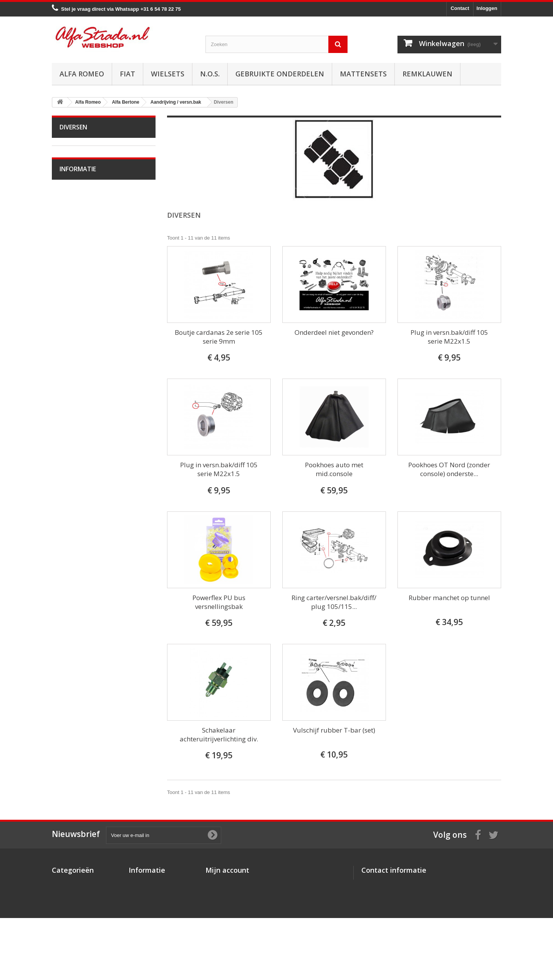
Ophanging (77, 342)
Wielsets (167, 73)
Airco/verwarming (84, 354)
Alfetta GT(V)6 (81, 461)
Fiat (127, 73)
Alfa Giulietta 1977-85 (89, 473)
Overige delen (80, 425)
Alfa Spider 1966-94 (87, 449)
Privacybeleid (145, 922)
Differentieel (78, 294)
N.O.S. (210, 73)
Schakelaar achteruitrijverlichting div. (219, 734)
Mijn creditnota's (225, 892)
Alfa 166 (74, 616)
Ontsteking (76, 187)
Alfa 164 (74, 604)
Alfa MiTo (75, 497)
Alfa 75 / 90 (77, 520)
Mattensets (363, 73)
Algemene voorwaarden (92, 736)
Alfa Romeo (82, 73)
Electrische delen (84, 366)
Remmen (75, 318)
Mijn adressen (222, 902)
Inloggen (487, 8)
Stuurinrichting (81, 330)
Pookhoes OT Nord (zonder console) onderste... (449, 469)
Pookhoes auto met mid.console (334, 469)
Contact (459, 8)
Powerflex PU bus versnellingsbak (218, 602)
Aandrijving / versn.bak (90, 247)
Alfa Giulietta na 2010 (88, 485)
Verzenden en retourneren (94, 748)
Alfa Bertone (78, 163)
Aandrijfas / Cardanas (89, 258)
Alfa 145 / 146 (80, 532)
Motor (71, 175)
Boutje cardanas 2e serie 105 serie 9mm (219, 337)
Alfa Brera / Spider (85, 592)
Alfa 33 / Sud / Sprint (87, 508)
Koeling (73, 211)
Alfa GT (73, 627)
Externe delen (80, 270)
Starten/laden (79, 199)
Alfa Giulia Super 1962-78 (93, 437)
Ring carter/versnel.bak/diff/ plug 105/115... (333, 602)
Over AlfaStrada (83, 713)
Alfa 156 (74, 568)
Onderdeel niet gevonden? (334, 332)
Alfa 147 (74, 544)
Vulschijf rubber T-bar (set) (334, 730)
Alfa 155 (74, 556)
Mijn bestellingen (225, 882)
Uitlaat (71, 223)
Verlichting (76, 377)
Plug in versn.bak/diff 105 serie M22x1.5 (449, 337)
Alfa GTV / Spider (84, 639)
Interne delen (79, 282)
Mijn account (227, 870)
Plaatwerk (76, 389)
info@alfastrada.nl (412, 913)
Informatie (78, 692)
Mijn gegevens (222, 912)
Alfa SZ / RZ (78, 651)
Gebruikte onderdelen (279, 73)
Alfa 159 (74, 580)
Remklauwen (427, 73)
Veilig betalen (80, 725)
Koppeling (76, 235)
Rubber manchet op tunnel (449, 597)
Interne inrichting (83, 401)
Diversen (74, 306)
